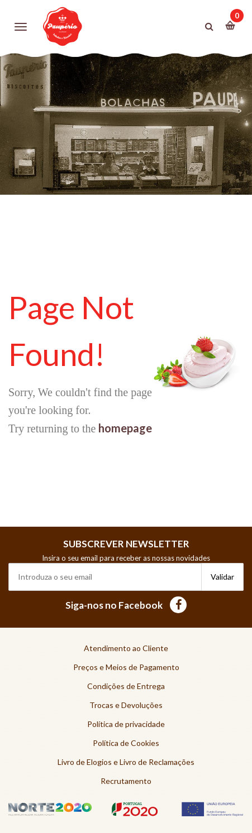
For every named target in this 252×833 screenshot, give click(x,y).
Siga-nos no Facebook (126, 605)
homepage (125, 428)
